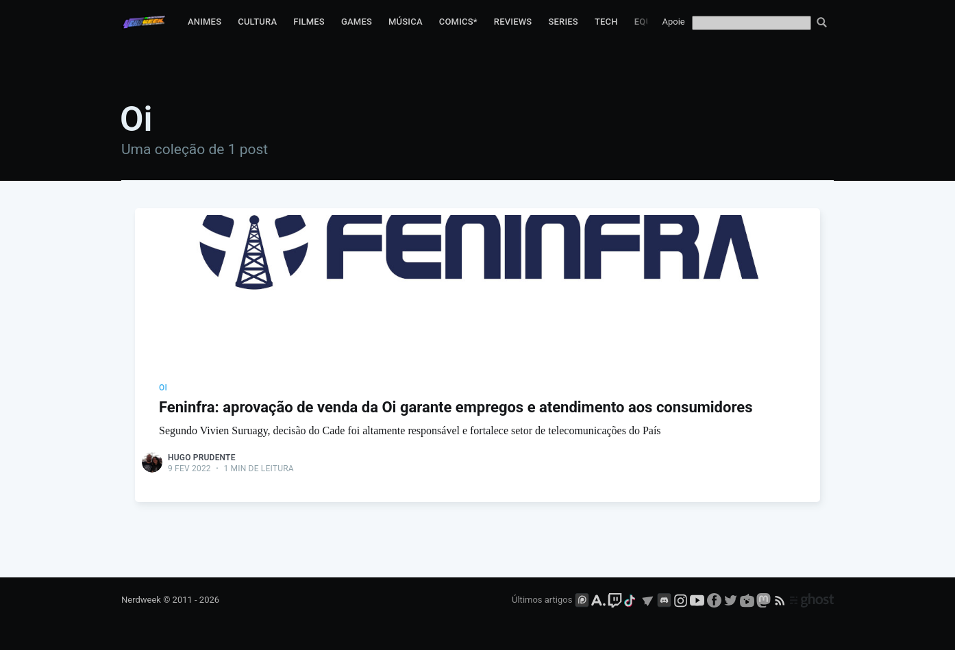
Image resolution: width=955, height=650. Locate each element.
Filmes (309, 21)
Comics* (458, 21)
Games (356, 21)
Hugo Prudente (202, 457)
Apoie (673, 21)
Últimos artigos (542, 600)
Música (405, 21)
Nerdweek (141, 600)
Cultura (257, 21)
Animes (204, 21)
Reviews (513, 21)
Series (563, 21)
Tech (606, 21)
